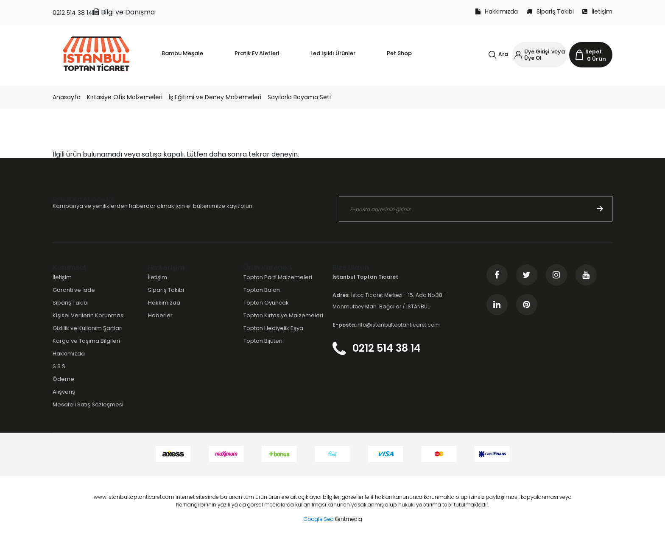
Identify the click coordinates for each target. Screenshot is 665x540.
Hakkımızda (496, 11)
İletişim (597, 11)
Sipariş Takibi (550, 11)
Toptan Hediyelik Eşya (273, 328)
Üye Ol (533, 58)
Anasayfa (67, 97)
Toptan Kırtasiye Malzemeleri (283, 315)
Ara (503, 54)
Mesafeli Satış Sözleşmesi (88, 404)
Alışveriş (64, 392)
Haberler (160, 315)
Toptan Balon (261, 290)
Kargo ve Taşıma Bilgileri (86, 341)
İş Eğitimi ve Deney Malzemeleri (215, 97)
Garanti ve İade (74, 290)
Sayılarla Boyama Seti (299, 97)
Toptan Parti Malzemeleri (277, 277)
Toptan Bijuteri (262, 341)
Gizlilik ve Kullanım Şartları (88, 328)
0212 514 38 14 (72, 12)
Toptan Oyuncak (266, 303)
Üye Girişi (536, 51)
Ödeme (63, 379)
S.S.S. (60, 366)
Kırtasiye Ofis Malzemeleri (124, 97)
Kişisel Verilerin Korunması (89, 315)
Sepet (593, 51)
